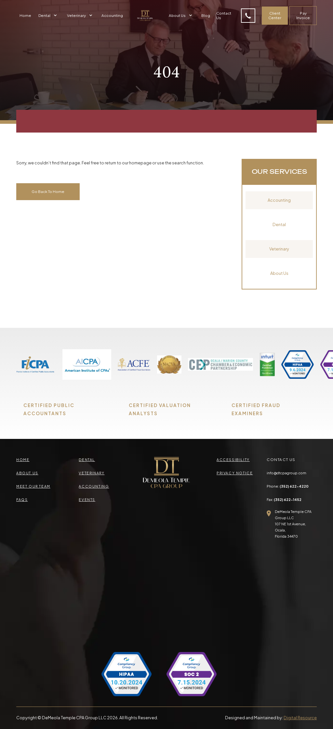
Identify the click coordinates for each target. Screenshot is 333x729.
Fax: (284, 499)
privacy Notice (235, 473)
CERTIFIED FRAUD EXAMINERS (256, 409)
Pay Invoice (303, 15)
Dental (279, 224)
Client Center (274, 15)
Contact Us (223, 15)
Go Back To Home (48, 191)
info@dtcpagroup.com (286, 473)
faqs (22, 499)
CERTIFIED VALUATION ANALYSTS (160, 409)
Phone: (288, 486)
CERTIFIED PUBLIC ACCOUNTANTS (48, 409)
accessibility (233, 459)
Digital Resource (300, 717)
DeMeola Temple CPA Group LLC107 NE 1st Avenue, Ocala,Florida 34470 (293, 523)
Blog (205, 15)
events (87, 499)
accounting (94, 486)
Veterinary (279, 248)
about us (27, 473)
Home (25, 15)
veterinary (91, 473)
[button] (48, 15)
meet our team (33, 486)
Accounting (112, 15)
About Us (279, 273)
